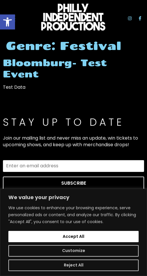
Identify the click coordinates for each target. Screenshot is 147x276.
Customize (73, 250)
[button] (7, 21)
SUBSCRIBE (73, 183)
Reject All (73, 265)
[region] (73, 232)
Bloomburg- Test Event (55, 68)
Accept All (73, 236)
